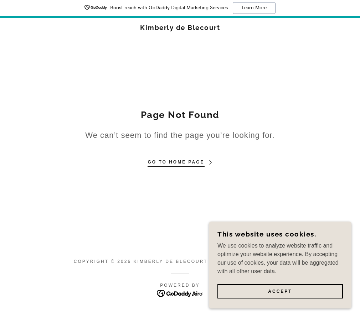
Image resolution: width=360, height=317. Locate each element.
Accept (280, 305)
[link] (180, 28)
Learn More (254, 7)
